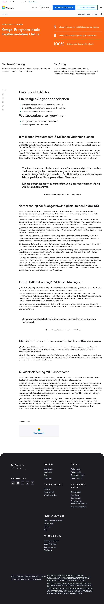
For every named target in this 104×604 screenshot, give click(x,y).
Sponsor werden (50, 547)
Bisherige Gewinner (51, 541)
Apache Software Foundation (79, 590)
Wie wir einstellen (50, 495)
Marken (13, 576)
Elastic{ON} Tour (50, 544)
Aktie (46, 530)
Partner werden (76, 478)
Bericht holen (33, 2)
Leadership (48, 472)
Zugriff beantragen (77, 475)
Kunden (5, 14)
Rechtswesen (76, 492)
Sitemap (43, 576)
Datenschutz (75, 498)
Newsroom (48, 478)
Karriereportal (49, 492)
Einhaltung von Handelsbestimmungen (79, 502)
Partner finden (76, 469)
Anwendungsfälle (84, 14)
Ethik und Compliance (78, 507)
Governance (48, 524)
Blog (45, 475)
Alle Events (48, 550)
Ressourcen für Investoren (54, 521)
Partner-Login (76, 472)
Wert (96, 14)
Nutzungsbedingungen (24, 576)
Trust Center (75, 495)
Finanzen (47, 527)
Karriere (47, 489)
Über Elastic (48, 469)
